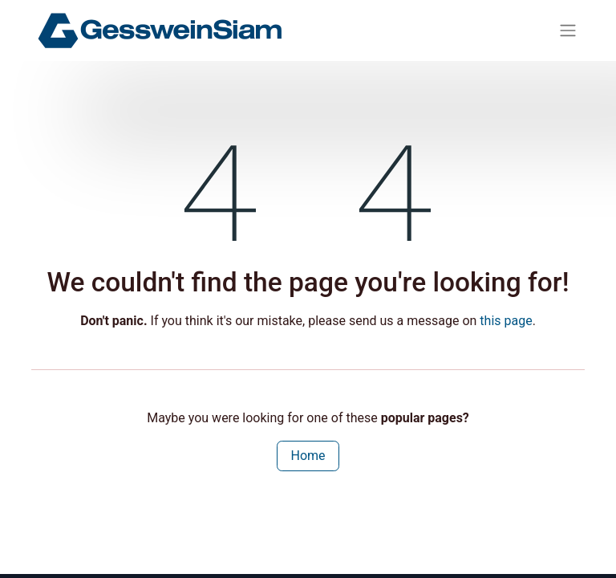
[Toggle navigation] (568, 31)
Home (307, 455)
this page (506, 320)
